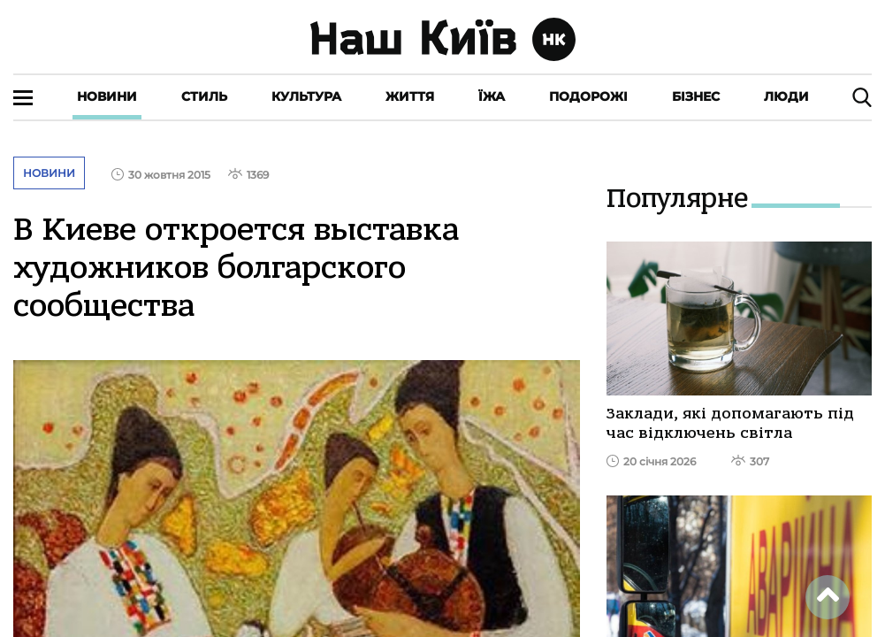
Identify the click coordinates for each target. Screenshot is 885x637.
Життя (409, 96)
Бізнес (696, 96)
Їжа (491, 96)
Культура (306, 96)
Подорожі (588, 96)
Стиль (204, 96)
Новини (107, 96)
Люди (786, 96)
